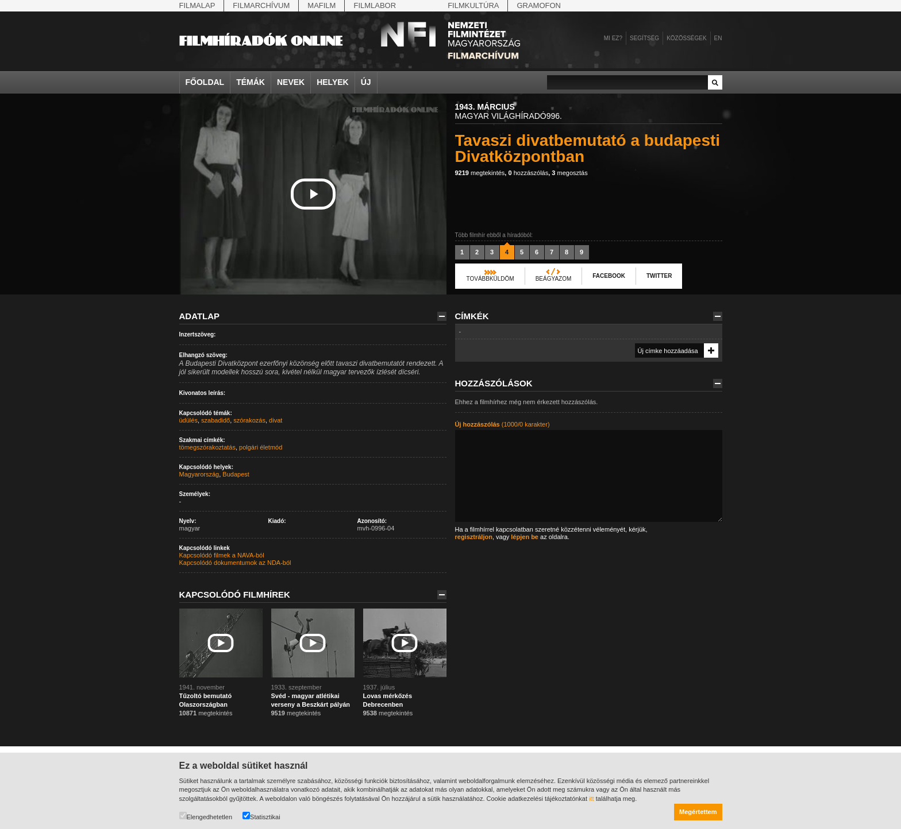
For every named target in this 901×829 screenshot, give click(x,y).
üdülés (188, 420)
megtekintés (480, 172)
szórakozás (249, 420)
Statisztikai (261, 816)
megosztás (569, 172)
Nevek (291, 82)
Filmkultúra (473, 5)
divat (275, 420)
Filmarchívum (261, 5)
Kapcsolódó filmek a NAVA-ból (221, 555)
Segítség (644, 38)
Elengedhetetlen (206, 816)
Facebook (608, 276)
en (718, 38)
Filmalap (197, 5)
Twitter (659, 276)
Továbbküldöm (490, 279)
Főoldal (205, 82)
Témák (250, 82)
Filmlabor (374, 5)
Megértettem (698, 811)
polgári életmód (260, 447)
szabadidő (215, 420)
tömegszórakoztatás (207, 447)
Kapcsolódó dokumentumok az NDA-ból (235, 562)
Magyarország (199, 474)
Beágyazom (554, 279)
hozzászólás (528, 172)
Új (366, 82)
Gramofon (539, 5)
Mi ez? (613, 38)
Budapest (235, 474)
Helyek (333, 82)
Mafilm (321, 5)
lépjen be (524, 536)
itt (591, 798)
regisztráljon (473, 536)
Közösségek (686, 38)
